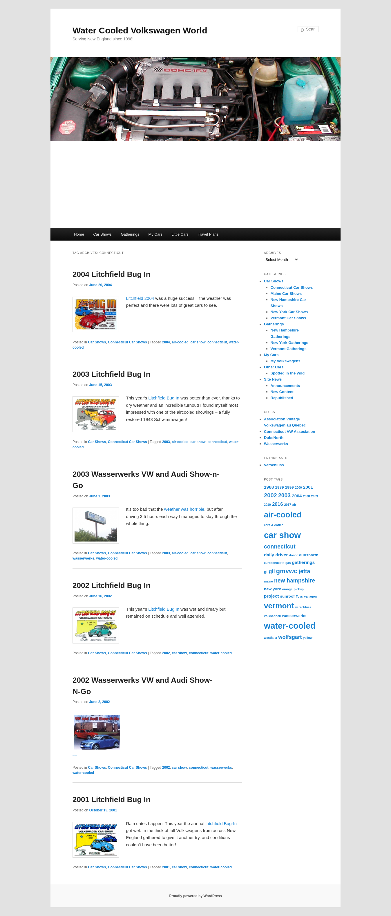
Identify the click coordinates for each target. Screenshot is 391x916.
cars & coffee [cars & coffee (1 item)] (273, 525)
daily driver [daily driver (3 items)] (276, 554)
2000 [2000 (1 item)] (298, 487)
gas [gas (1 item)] (288, 562)
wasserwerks (83, 558)
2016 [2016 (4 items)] (277, 504)
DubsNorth (273, 437)
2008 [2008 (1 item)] (306, 496)
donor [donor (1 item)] (293, 555)
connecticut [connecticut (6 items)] (280, 546)
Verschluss (274, 465)
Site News (273, 379)
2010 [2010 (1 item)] (267, 504)
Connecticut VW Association (289, 431)
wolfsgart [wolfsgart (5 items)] (290, 637)
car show (197, 342)
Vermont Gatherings (289, 349)
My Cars (155, 234)
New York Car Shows (289, 312)
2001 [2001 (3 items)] (308, 487)
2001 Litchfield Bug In (112, 799)
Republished (282, 398)
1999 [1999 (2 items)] (289, 487)
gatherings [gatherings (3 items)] (303, 562)
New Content (282, 392)
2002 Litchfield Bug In (112, 585)
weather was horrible (184, 509)
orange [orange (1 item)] (287, 589)
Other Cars (273, 367)
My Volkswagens (286, 361)
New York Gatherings (289, 342)
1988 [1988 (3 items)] (269, 487)
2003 (166, 442)
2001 (166, 867)
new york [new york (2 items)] (272, 589)
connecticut (217, 342)
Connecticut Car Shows (127, 342)
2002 (166, 653)
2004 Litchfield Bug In (112, 274)
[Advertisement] (195, 184)
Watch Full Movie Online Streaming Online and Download (75, 755)
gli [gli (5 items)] (272, 571)
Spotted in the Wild (288, 373)
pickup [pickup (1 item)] (298, 589)
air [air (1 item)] (294, 504)
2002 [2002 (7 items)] (270, 495)
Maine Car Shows (286, 293)
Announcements (285, 385)
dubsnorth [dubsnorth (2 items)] (308, 555)
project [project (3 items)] (271, 596)
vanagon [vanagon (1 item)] (310, 596)
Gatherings (130, 234)
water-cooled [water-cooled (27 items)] (290, 625)
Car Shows (102, 234)
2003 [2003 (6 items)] (284, 495)
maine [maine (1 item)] (268, 581)
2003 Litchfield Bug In (112, 374)
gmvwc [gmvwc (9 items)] (287, 571)
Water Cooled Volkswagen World (140, 30)
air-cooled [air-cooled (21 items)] (283, 514)
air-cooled (180, 342)
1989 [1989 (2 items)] (279, 487)
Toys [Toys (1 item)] (299, 596)
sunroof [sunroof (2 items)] (287, 596)
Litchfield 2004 (140, 298)
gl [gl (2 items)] (265, 572)
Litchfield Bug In (163, 397)
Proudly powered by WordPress (195, 896)
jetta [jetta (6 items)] (304, 571)
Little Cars (180, 234)
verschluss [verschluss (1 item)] (303, 607)
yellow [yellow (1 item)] (307, 637)
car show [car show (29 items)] (282, 535)
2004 (166, 342)
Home (79, 234)
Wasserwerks (276, 444)
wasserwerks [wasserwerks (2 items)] (294, 616)
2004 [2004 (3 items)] (297, 495)
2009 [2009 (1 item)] (314, 496)
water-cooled (106, 558)
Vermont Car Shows (288, 318)
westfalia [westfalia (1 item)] (270, 637)
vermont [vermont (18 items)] (279, 605)
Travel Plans (208, 234)
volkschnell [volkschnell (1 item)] (272, 616)
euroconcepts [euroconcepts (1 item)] (274, 562)
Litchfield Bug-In (221, 823)
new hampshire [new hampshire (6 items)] (294, 580)
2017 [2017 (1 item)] (287, 504)
